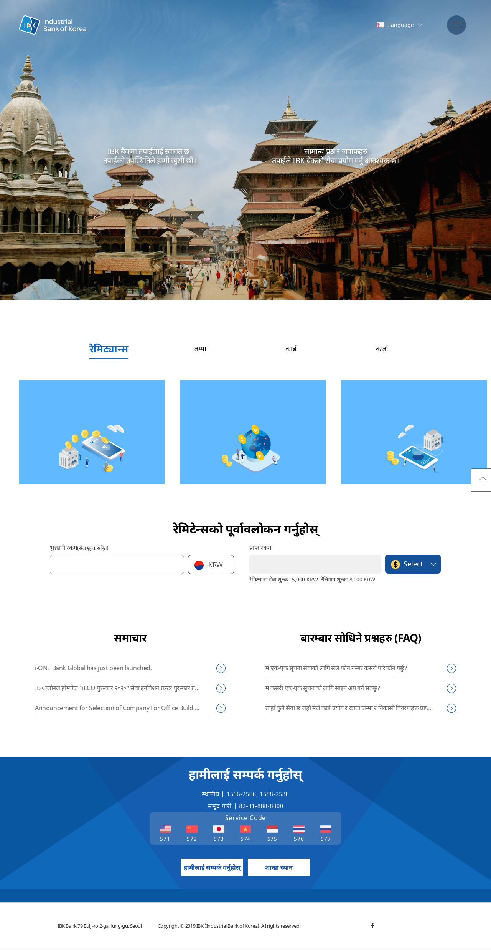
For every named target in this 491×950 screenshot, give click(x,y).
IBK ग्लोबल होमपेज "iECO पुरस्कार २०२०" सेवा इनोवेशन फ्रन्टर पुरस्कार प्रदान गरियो (125, 688)
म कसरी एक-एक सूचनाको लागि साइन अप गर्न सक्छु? (322, 688)
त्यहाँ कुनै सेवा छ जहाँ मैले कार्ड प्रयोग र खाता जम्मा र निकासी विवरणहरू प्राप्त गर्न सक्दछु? (360, 708)
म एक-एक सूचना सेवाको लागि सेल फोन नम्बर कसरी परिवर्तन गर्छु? (336, 668)
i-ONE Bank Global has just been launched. (93, 668)
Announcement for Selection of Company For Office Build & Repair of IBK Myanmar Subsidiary (130, 708)
